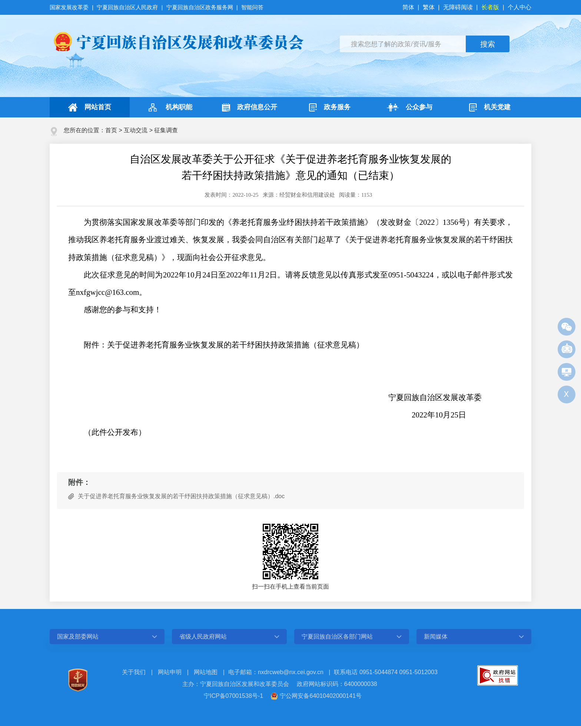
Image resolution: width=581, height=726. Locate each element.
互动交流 (135, 130)
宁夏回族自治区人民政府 (127, 7)
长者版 (490, 7)
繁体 (429, 7)
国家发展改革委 (70, 7)
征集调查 (166, 130)
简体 (409, 7)
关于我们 (134, 672)
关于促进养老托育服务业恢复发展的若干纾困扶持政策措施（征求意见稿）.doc (181, 496)
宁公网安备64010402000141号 (321, 696)
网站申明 (170, 672)
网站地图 (206, 672)
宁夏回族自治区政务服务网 (199, 7)
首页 (111, 130)
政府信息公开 (249, 107)
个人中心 (519, 7)
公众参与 (409, 107)
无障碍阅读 (458, 7)
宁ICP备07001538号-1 (233, 696)
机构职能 (169, 107)
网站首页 (89, 107)
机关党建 (490, 107)
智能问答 (252, 7)
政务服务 (330, 107)
